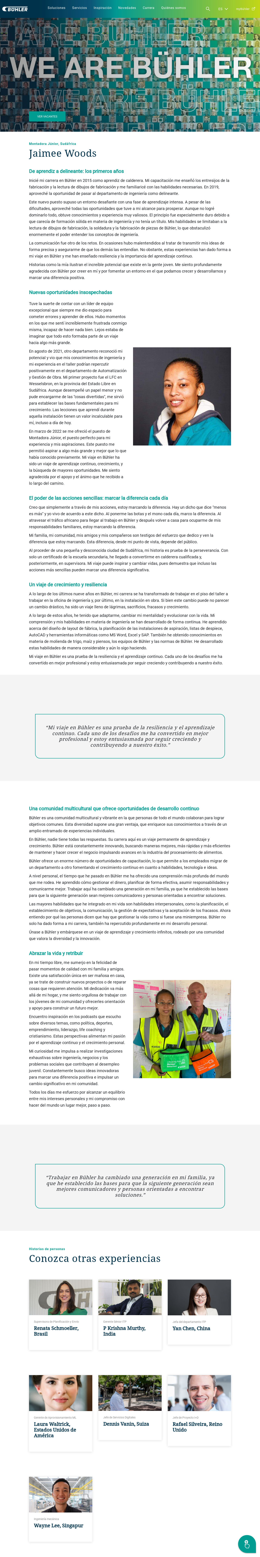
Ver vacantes (47, 116)
